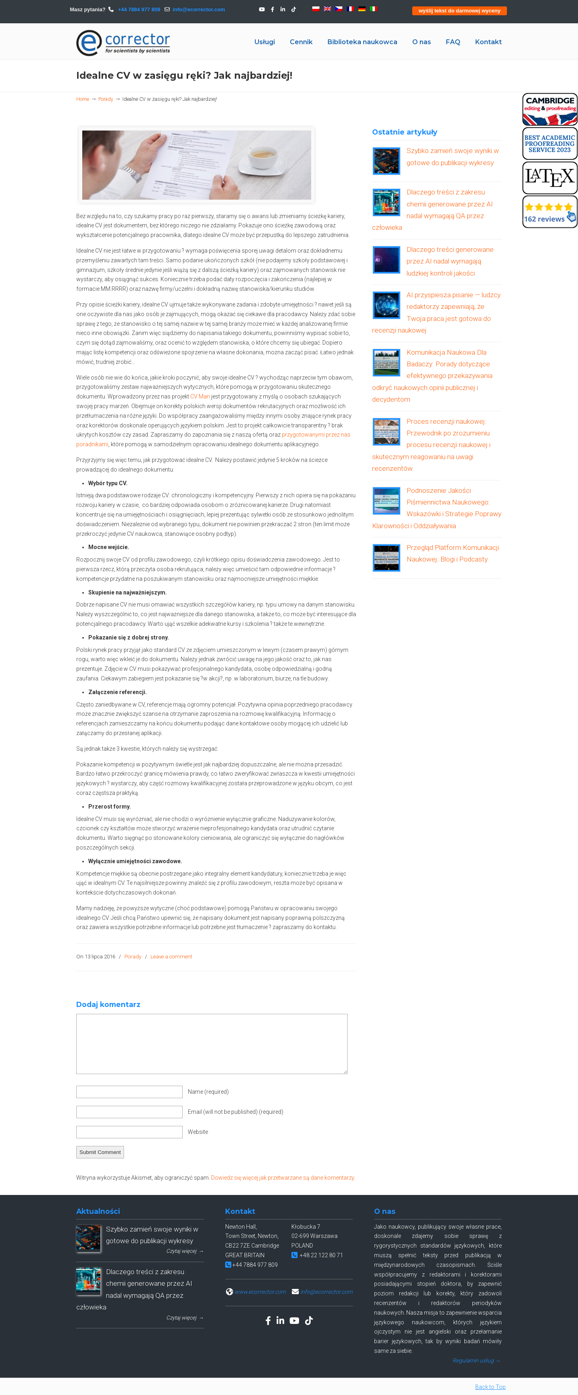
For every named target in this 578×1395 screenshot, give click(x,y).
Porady (105, 99)
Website (198, 1132)
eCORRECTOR (123, 43)
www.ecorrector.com (260, 1292)
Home (82, 99)
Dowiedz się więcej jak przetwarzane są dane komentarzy (282, 1177)
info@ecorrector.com (199, 9)
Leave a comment (171, 957)
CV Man (200, 396)
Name (208, 1092)
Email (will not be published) (235, 1112)
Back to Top (490, 1387)
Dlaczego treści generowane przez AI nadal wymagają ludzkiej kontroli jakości (450, 261)
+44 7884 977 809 (138, 9)
